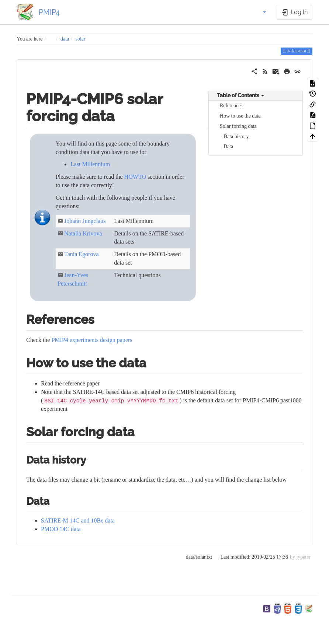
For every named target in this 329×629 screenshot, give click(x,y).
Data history (236, 136)
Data (228, 146)
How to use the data (240, 116)
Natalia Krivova (83, 233)
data (64, 39)
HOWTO (135, 177)
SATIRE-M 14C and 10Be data (78, 520)
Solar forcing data (238, 126)
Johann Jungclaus (84, 221)
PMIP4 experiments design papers (91, 340)
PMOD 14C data (61, 529)
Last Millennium (90, 164)
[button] (260, 12)
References (231, 105)
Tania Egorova (81, 254)
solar (81, 39)
